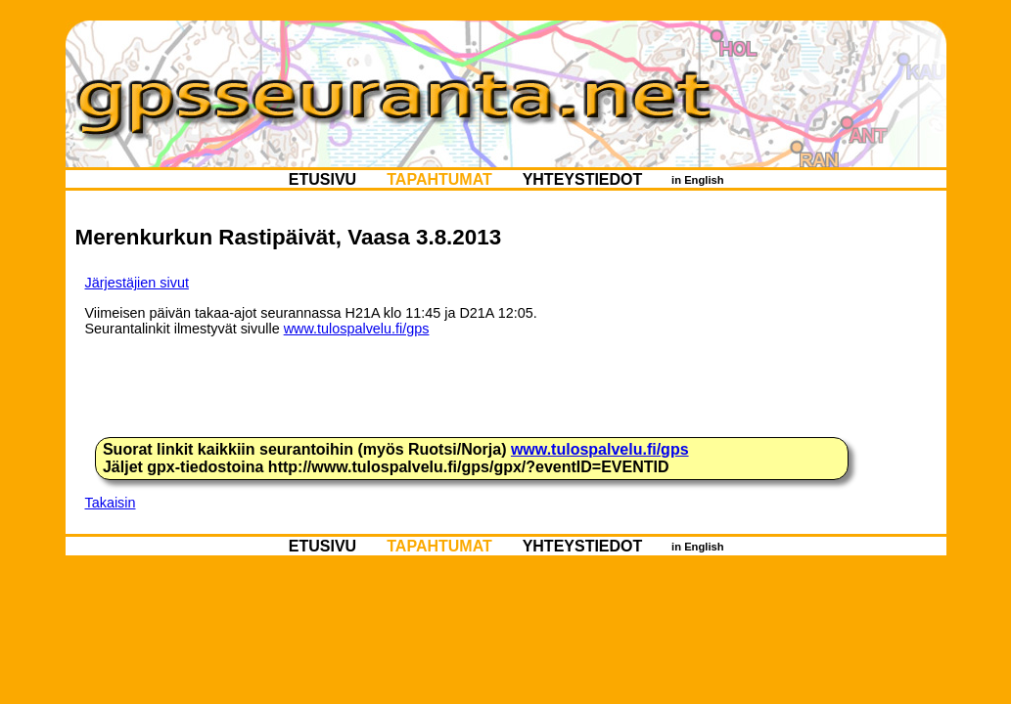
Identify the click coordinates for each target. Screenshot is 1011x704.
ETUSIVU (322, 178)
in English (697, 179)
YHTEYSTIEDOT (582, 178)
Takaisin (110, 502)
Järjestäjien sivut (137, 282)
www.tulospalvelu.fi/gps (357, 328)
